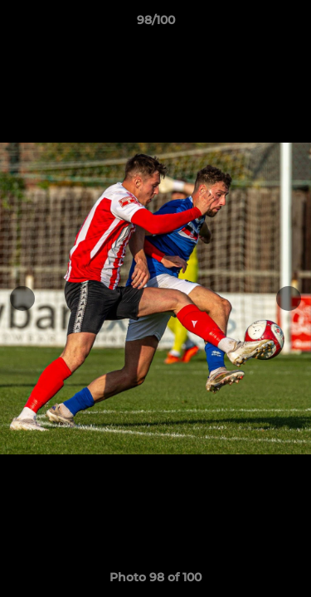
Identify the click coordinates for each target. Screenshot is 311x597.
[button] (291, 24)
